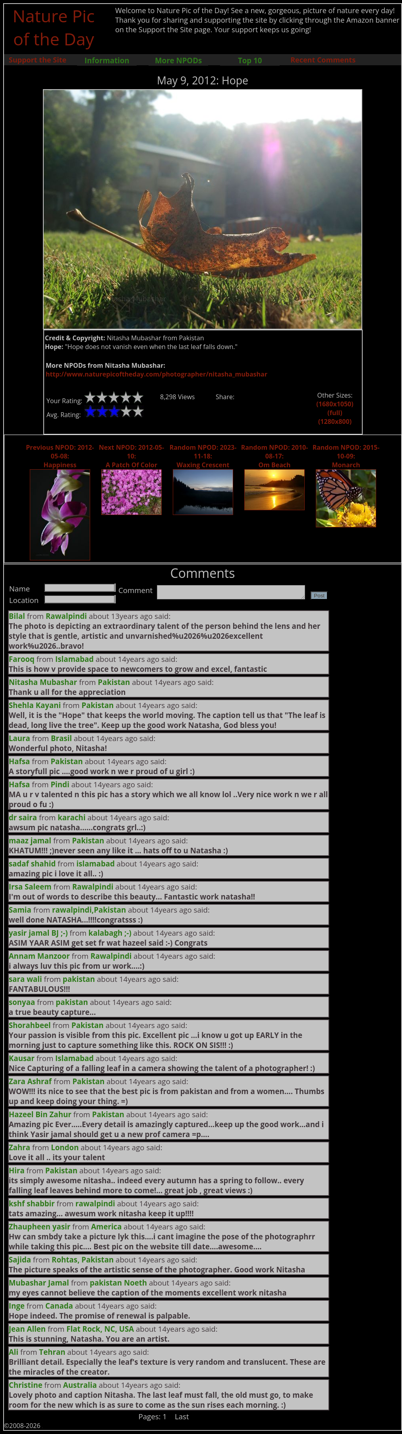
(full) (334, 412)
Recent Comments (323, 59)
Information (107, 60)
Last (182, 1416)
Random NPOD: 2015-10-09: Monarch (346, 456)
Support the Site (37, 59)
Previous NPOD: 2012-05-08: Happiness (60, 456)
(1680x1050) (334, 404)
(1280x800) (335, 421)
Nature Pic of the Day (54, 27)
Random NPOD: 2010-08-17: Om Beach (274, 456)
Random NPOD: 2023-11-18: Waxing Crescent (203, 456)
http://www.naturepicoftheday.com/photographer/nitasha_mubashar (156, 374)
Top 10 (250, 60)
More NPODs (178, 60)
